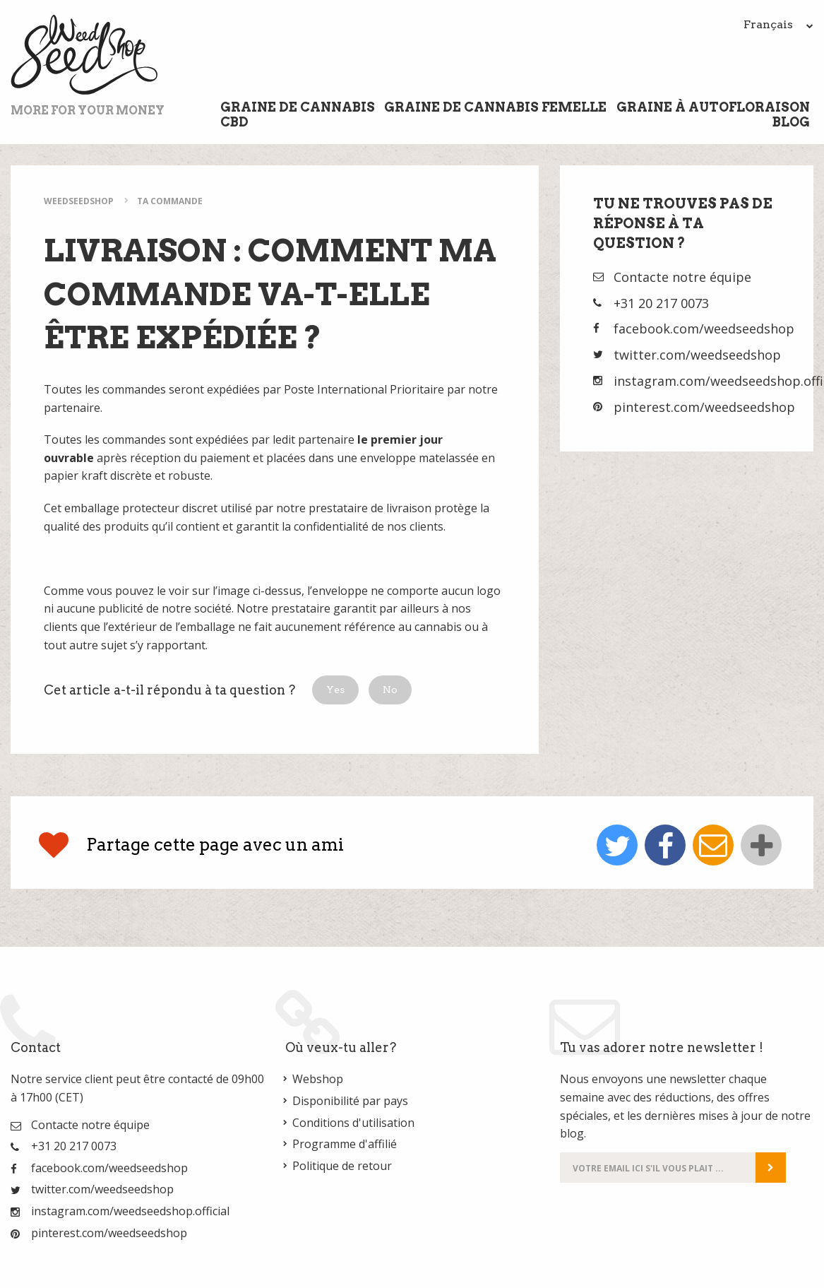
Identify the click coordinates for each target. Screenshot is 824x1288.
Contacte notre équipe (682, 276)
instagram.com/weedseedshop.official (130, 1211)
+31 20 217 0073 (661, 303)
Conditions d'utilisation (353, 1122)
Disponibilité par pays (350, 1101)
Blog (791, 121)
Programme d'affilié (344, 1144)
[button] (335, 689)
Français (778, 24)
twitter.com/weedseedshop (697, 354)
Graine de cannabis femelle (495, 107)
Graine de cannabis (297, 107)
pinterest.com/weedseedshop (704, 406)
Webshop (317, 1079)
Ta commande (170, 201)
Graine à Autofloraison (713, 107)
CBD (234, 121)
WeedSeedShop (79, 201)
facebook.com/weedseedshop (704, 328)
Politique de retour (342, 1166)
